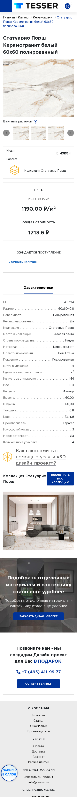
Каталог (24, 17)
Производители (38, 731)
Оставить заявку (38, 683)
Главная (9, 17)
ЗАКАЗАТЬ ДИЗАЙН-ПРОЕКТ (39, 616)
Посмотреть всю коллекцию (60, 479)
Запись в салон (9, 772)
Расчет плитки (38, 762)
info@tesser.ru (39, 782)
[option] (38, 88)
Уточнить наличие (22, 261)
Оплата (38, 746)
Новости (38, 715)
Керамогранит (43, 17)
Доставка (39, 751)
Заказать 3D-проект (38, 777)
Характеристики (38, 287)
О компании (38, 726)
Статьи (38, 720)
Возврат (38, 756)
